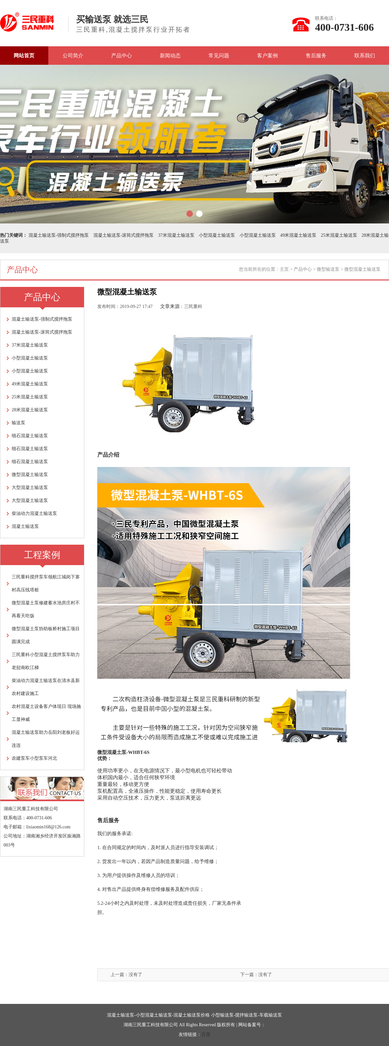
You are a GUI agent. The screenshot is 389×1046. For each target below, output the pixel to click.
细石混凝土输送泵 (30, 435)
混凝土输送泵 (25, 526)
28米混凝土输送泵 (30, 409)
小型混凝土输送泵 (217, 235)
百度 (205, 1034)
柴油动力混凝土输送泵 (34, 513)
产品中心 (121, 55)
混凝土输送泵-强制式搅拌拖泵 (59, 235)
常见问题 (218, 55)
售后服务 (316, 55)
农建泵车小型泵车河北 (34, 758)
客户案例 (267, 55)
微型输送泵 (328, 269)
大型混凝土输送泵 (30, 487)
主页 (284, 269)
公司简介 (73, 55)
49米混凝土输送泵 (298, 235)
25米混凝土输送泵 (339, 235)
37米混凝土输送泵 (176, 235)
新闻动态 (170, 55)
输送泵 (18, 422)
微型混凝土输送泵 (30, 474)
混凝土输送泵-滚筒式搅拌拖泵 (123, 235)
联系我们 (364, 55)
